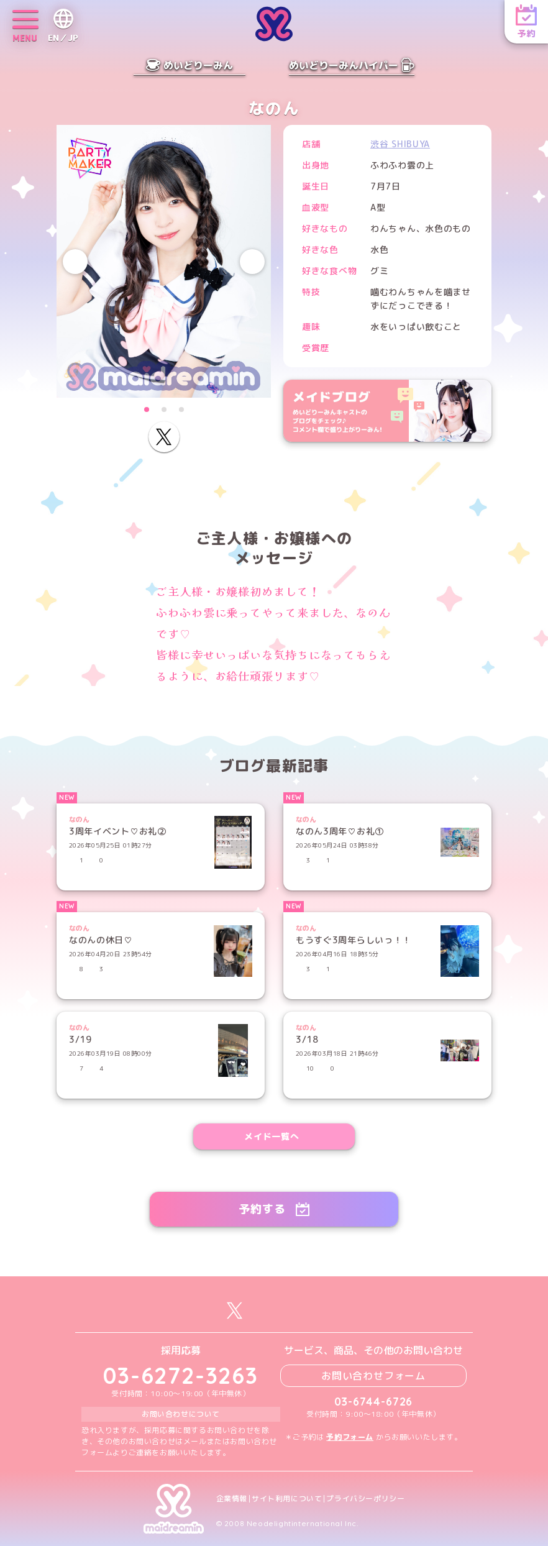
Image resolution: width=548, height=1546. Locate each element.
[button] (146, 409)
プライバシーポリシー (365, 1498)
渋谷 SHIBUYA (400, 144)
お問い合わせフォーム (373, 1376)
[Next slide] (252, 261)
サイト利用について (287, 1498)
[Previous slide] (75, 261)
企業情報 (231, 1498)
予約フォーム (349, 1437)
